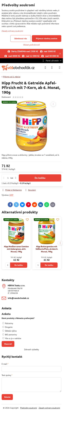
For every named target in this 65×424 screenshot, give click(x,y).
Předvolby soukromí (28, 408)
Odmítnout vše (20, 38)
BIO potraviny (9, 334)
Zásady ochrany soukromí (49, 408)
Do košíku (40, 177)
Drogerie (7, 327)
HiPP (11, 195)
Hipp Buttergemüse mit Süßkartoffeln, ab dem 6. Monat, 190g (47, 249)
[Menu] (59, 67)
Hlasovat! (8, 344)
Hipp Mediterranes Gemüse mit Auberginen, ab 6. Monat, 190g (16, 249)
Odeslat (7, 397)
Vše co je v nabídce (11, 338)
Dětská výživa (9, 331)
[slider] (17, 97)
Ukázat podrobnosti (31, 45)
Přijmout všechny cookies (46, 38)
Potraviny (7, 323)
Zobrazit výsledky (31, 349)
